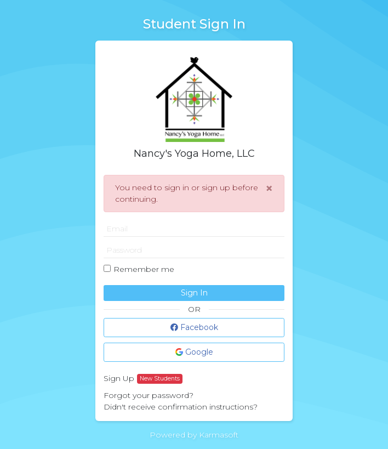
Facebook (194, 327)
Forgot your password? (148, 395)
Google (194, 352)
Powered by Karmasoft (194, 435)
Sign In (194, 293)
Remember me (143, 269)
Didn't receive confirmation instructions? (181, 407)
